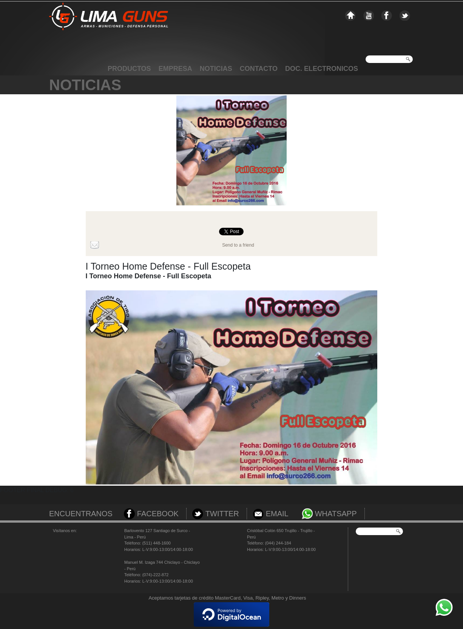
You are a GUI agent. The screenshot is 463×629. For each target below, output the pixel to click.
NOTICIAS (216, 69)
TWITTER (222, 513)
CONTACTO (259, 69)
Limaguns (108, 29)
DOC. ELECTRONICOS (321, 69)
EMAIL (277, 513)
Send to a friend (238, 245)
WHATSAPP (336, 513)
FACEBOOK (158, 513)
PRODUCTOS (129, 69)
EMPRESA (175, 69)
